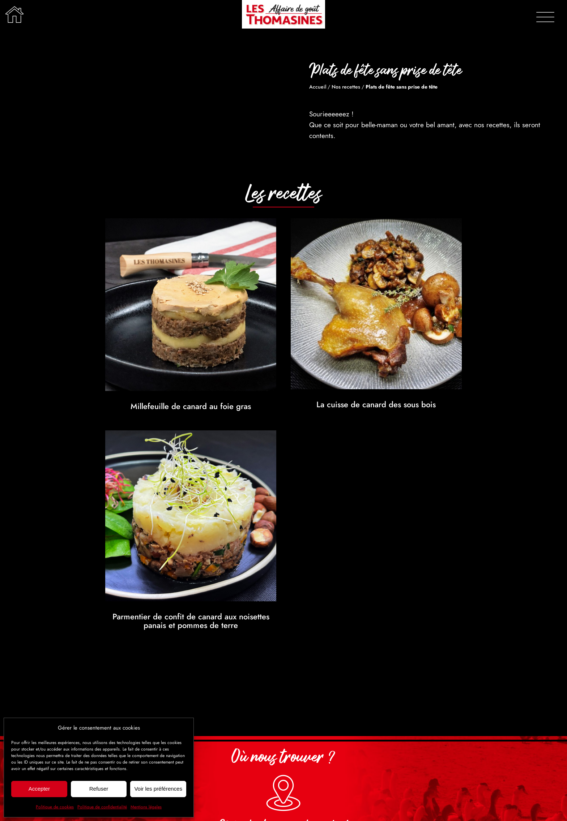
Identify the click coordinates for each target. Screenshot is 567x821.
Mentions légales (146, 807)
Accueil (317, 86)
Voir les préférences (158, 789)
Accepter (39, 789)
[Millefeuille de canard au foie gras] (190, 223)
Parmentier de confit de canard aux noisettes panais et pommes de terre (190, 621)
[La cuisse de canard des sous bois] (376, 223)
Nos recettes (346, 86)
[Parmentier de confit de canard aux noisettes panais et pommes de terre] (190, 435)
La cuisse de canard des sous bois (376, 404)
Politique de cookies (55, 807)
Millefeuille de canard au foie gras (191, 406)
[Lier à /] (14, 14)
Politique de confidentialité (102, 807)
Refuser (98, 789)
